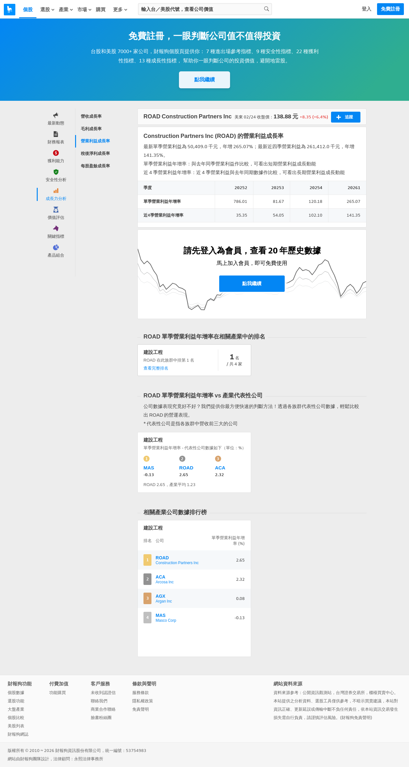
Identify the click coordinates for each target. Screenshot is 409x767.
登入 (366, 9)
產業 (66, 9)
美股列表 (16, 725)
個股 (28, 9)
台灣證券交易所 (350, 692)
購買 (100, 9)
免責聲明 (140, 709)
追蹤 (344, 117)
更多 (120, 9)
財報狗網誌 (18, 734)
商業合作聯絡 (103, 709)
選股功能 (16, 701)
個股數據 (16, 692)
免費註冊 (390, 9)
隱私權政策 (142, 701)
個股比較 (16, 717)
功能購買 (57, 692)
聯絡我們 (99, 701)
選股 (47, 9)
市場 (84, 9)
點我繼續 (204, 79)
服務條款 (140, 692)
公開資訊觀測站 (317, 692)
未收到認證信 (103, 692)
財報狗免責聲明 (356, 717)
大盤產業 (16, 709)
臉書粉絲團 (101, 717)
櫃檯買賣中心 (381, 692)
